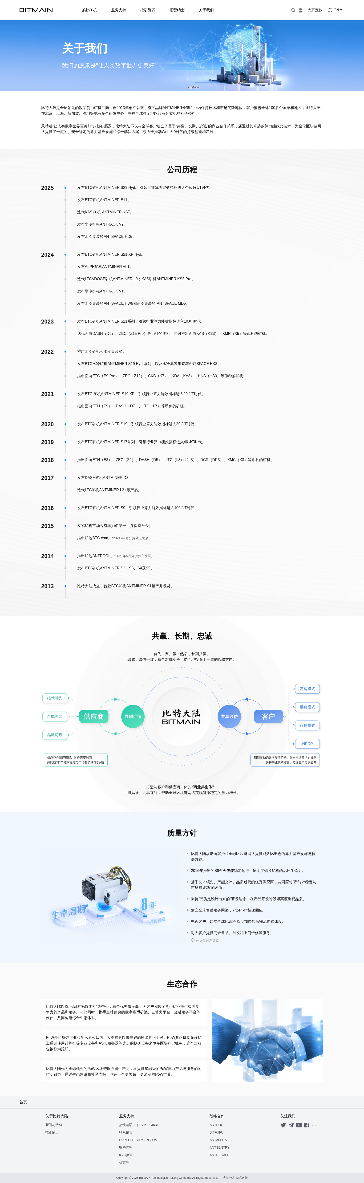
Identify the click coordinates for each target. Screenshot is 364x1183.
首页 (23, 1102)
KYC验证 (126, 1155)
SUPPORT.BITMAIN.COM (138, 1140)
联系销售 (125, 1132)
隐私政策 (242, 1177)
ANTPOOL (217, 1125)
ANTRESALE (219, 1155)
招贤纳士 (52, 1132)
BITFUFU (216, 1132)
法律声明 (228, 1177)
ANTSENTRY (220, 1147)
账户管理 (125, 1147)
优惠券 (124, 1162)
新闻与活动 (53, 1125)
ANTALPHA (218, 1140)
